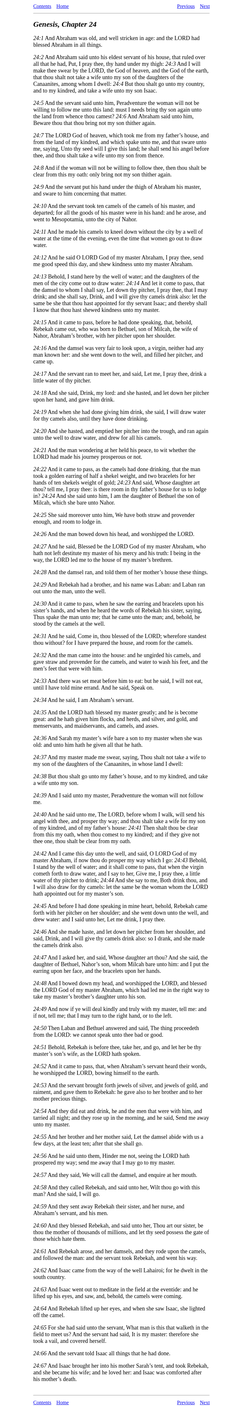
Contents (42, 6)
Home (63, 6)
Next (205, 6)
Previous (186, 6)
